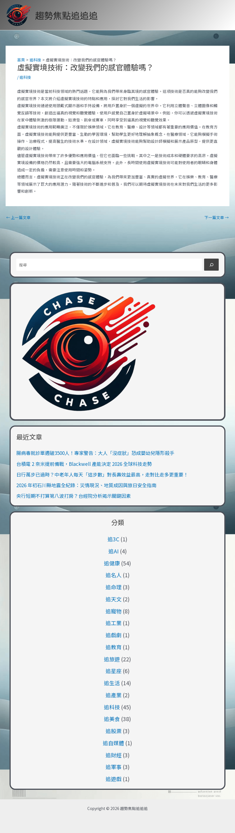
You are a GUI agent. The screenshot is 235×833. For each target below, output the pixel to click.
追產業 (114, 695)
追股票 (114, 731)
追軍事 (114, 766)
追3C (113, 539)
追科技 (25, 77)
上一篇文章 (18, 218)
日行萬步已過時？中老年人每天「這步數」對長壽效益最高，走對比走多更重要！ (102, 474)
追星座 (114, 671)
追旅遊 (112, 659)
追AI (113, 551)
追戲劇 (114, 635)
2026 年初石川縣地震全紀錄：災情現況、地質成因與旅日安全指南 (86, 485)
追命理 (114, 587)
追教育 (114, 647)
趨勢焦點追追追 (66, 15)
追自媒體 (113, 743)
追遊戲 (114, 779)
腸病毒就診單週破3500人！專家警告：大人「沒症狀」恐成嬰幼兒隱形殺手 (95, 452)
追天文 (114, 599)
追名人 (114, 575)
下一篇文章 (216, 218)
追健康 (112, 563)
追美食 (112, 718)
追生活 (112, 683)
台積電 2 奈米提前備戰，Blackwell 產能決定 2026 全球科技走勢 (84, 463)
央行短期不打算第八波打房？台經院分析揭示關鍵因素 (73, 495)
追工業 (114, 623)
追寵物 (114, 611)
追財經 (114, 755)
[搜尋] (211, 265)
